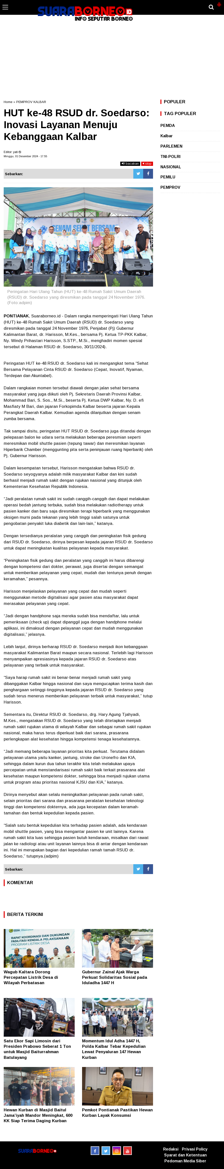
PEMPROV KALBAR (31, 102)
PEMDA (167, 125)
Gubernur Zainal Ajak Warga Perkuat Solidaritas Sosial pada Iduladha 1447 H (114, 977)
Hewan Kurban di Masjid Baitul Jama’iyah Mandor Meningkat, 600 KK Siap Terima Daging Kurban (38, 1115)
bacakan (130, 163)
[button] (219, 2)
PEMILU (167, 177)
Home (8, 102)
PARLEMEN (171, 146)
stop (147, 163)
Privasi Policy (194, 1149)
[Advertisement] (112, 60)
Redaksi (170, 1149)
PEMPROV (170, 187)
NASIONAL (170, 167)
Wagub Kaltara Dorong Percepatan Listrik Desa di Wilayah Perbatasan (31, 977)
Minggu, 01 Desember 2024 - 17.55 (25, 156)
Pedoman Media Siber (185, 1161)
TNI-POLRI (170, 157)
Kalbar (166, 136)
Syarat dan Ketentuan (185, 1155)
